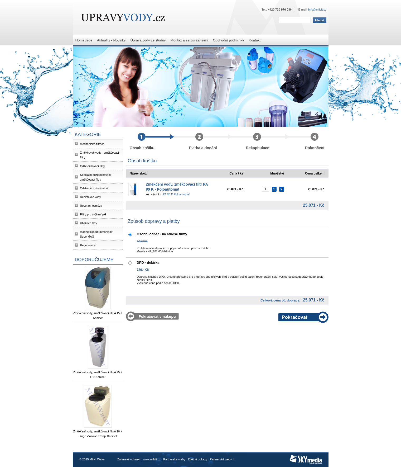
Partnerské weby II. (222, 459)
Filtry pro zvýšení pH (93, 214)
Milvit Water (123, 17)
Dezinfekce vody (90, 197)
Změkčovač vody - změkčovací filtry (99, 155)
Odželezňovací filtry (92, 166)
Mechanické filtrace (92, 143)
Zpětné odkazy (197, 459)
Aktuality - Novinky (111, 40)
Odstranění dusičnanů (94, 188)
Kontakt (255, 40)
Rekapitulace (267, 141)
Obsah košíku (152, 141)
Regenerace (88, 245)
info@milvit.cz (317, 9)
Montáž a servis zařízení (189, 40)
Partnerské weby (174, 459)
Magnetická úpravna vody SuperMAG (96, 234)
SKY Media (297, 456)
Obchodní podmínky (228, 40)
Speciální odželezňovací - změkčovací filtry (96, 177)
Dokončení (315, 141)
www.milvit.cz (152, 459)
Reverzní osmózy (91, 205)
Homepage (84, 40)
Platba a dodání (210, 141)
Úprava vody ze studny (148, 40)
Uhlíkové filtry (88, 223)
